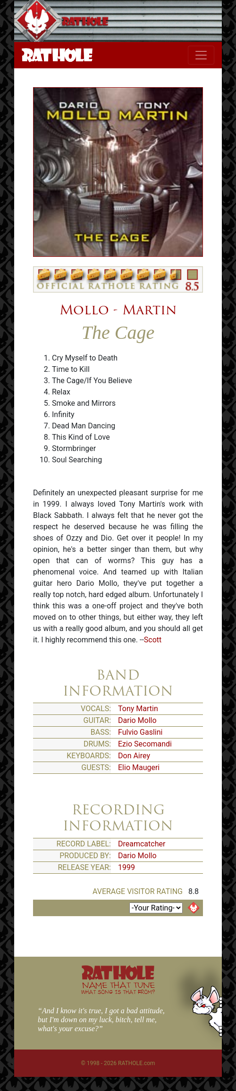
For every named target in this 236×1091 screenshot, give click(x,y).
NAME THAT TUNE (118, 987)
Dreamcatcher (141, 843)
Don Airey (134, 755)
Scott (152, 639)
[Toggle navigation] (201, 55)
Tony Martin (138, 708)
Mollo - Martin (118, 309)
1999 (126, 867)
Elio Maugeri (139, 767)
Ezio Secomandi (145, 743)
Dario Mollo (137, 720)
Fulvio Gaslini (140, 732)
